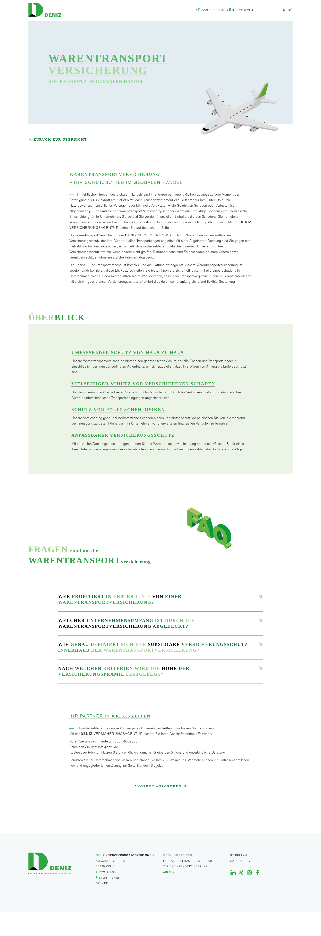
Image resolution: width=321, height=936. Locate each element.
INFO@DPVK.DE (243, 10)
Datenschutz (240, 860)
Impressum (238, 854)
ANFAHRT (169, 871)
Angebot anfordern (158, 786)
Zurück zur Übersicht (60, 139)
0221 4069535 (211, 10)
